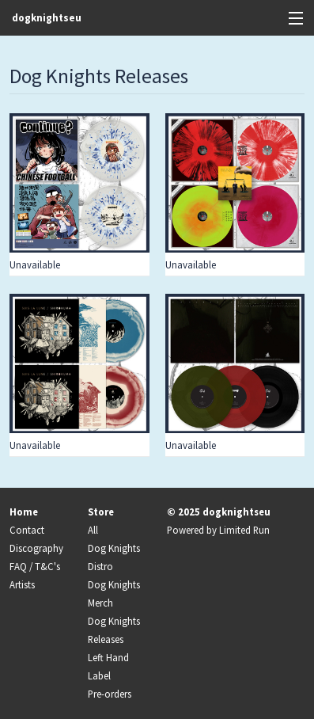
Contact (26, 529)
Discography (36, 548)
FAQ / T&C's (34, 566)
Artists (22, 584)
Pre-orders (109, 693)
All (93, 529)
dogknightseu (46, 18)
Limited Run (244, 529)
